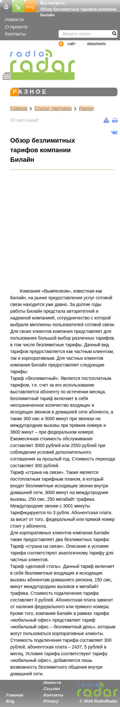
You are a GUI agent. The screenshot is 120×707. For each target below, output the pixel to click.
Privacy (51, 701)
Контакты (15, 33)
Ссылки (52, 688)
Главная (18, 108)
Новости (14, 19)
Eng (10, 701)
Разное (86, 108)
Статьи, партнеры (53, 108)
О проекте (16, 26)
